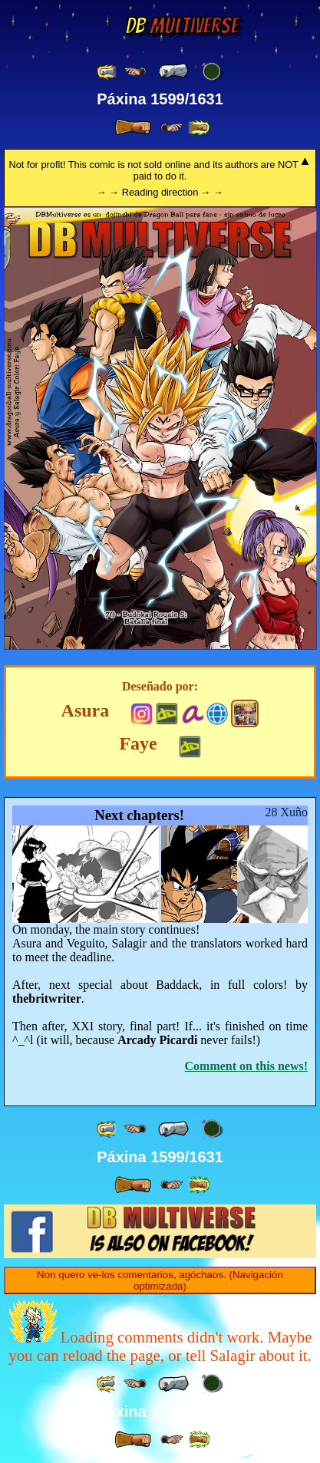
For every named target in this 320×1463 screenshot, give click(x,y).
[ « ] (173, 71)
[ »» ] (198, 127)
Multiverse (181, 26)
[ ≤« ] (135, 71)
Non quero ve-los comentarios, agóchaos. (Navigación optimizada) (160, 1280)
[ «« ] (107, 71)
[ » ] (133, 127)
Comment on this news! (246, 1066)
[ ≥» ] (171, 127)
